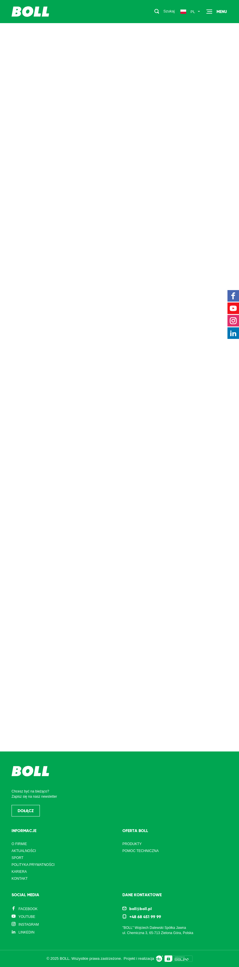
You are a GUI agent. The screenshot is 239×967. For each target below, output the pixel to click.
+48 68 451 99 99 (145, 916)
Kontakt (20, 879)
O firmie (19, 844)
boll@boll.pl (140, 908)
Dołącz (26, 810)
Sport (17, 858)
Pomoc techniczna (140, 851)
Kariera (19, 872)
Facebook (28, 909)
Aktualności (24, 851)
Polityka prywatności (33, 865)
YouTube (26, 917)
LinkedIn (26, 932)
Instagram (28, 925)
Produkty (132, 844)
